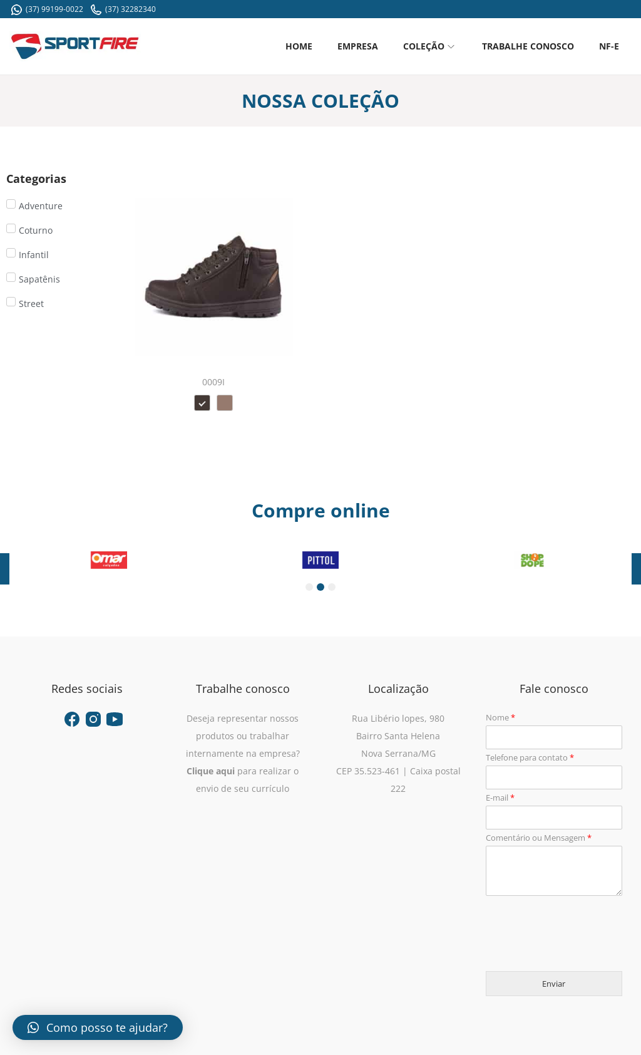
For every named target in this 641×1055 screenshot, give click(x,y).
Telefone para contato (530, 757)
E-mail (500, 798)
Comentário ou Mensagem (539, 838)
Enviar (553, 983)
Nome (500, 717)
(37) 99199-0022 (47, 9)
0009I (213, 382)
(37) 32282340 (123, 9)
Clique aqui (211, 771)
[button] (98, 1027)
